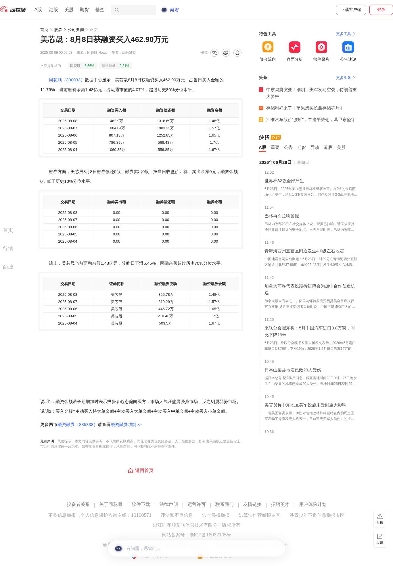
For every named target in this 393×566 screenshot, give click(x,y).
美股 (69, 9)
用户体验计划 (313, 504)
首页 (44, 29)
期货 (84, 9)
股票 (58, 29)
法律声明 (169, 504)
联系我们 (224, 504)
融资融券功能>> (126, 424)
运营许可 (196, 504)
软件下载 (141, 504)
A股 (38, 9)
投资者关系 (78, 504)
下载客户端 (351, 9)
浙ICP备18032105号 (210, 535)
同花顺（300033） (67, 79)
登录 (381, 9)
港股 (53, 9)
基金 (99, 9)
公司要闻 (76, 29)
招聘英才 (280, 504)
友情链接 (252, 504)
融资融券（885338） (77, 424)
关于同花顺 (110, 504)
